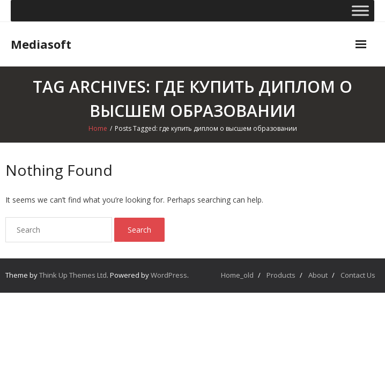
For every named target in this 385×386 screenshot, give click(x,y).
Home (97, 128)
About (318, 275)
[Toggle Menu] (360, 10)
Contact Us (357, 275)
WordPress (169, 275)
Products (280, 275)
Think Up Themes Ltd (73, 275)
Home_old (237, 275)
